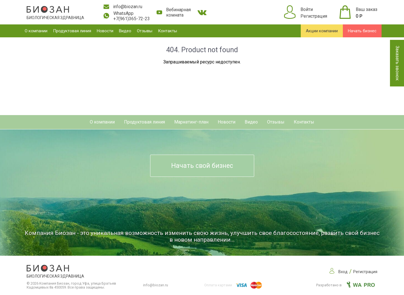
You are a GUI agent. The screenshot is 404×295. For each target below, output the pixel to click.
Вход (343, 271)
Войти (306, 9)
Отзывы (144, 30)
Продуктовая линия (72, 30)
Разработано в (345, 285)
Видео (125, 30)
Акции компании (322, 30)
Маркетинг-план (191, 122)
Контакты (167, 30)
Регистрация (313, 16)
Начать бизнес (362, 30)
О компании (36, 30)
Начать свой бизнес (202, 166)
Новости (105, 30)
